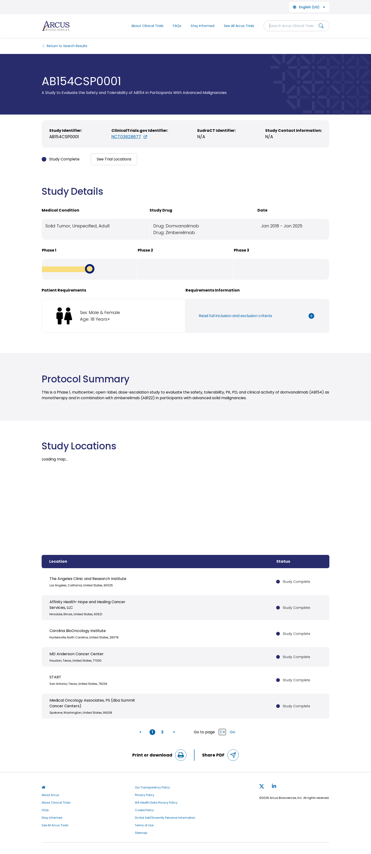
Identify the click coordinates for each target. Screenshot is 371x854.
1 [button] (152, 732)
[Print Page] (180, 755)
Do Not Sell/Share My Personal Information (165, 818)
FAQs (177, 25)
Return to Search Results (64, 46)
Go (232, 732)
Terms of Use (144, 825)
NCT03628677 (129, 137)
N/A (201, 137)
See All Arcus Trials (239, 25)
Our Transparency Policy (152, 787)
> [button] (174, 732)
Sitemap (141, 833)
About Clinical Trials (147, 25)
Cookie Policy (144, 810)
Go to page (210, 732)
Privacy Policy (144, 795)
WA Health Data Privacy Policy (156, 803)
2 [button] (162, 732)
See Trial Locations (114, 159)
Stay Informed (202, 25)
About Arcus (50, 795)
